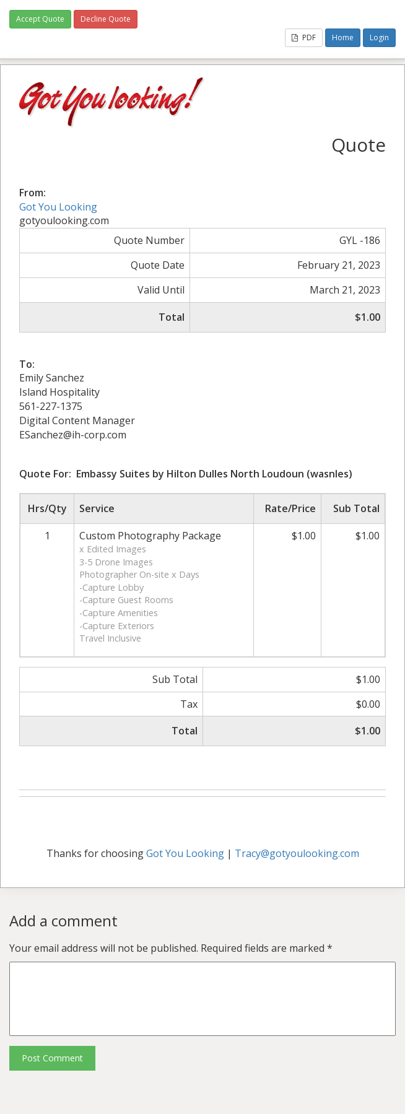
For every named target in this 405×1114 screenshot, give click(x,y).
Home (343, 37)
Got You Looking (58, 207)
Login (379, 37)
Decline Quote (106, 19)
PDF (304, 37)
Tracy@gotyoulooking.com (297, 853)
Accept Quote (40, 19)
